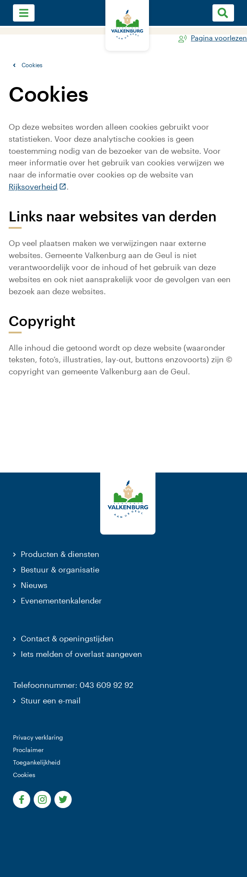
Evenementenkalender (61, 600)
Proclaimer (28, 749)
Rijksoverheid (37, 186)
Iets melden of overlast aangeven (81, 654)
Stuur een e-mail (51, 700)
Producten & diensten (60, 554)
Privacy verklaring (38, 737)
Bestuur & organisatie (60, 569)
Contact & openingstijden (67, 638)
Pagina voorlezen (219, 38)
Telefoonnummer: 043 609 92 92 (73, 685)
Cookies (24, 774)
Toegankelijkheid (36, 762)
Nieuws (34, 585)
